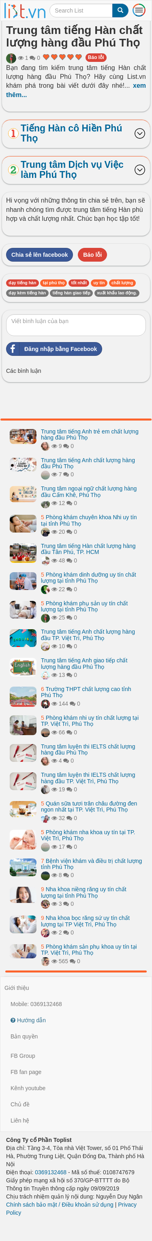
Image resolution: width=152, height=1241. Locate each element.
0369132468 (50, 1172)
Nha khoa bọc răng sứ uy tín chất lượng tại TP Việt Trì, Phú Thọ (85, 921)
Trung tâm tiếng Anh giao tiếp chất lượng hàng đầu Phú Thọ (84, 663)
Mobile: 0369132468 (36, 1004)
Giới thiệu (16, 988)
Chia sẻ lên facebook (39, 255)
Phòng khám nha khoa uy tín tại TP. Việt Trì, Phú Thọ (88, 835)
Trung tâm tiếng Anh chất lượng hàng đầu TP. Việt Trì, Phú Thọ (88, 634)
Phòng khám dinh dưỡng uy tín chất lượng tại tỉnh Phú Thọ (88, 577)
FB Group (23, 1056)
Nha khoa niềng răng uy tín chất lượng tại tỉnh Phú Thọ (83, 892)
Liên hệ (20, 1120)
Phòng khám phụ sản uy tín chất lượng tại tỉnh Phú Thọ (84, 606)
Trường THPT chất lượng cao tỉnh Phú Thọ (86, 692)
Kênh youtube (28, 1088)
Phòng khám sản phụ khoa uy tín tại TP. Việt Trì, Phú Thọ (89, 949)
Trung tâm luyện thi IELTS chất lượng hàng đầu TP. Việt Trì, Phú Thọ (88, 778)
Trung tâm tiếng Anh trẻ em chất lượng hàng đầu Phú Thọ (90, 434)
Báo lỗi (96, 57)
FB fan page (26, 1072)
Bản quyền (24, 1036)
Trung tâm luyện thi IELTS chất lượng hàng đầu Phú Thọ (88, 749)
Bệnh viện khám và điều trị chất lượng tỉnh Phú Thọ (91, 864)
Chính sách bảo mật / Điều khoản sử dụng (59, 1204)
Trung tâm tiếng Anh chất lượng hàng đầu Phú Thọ (88, 463)
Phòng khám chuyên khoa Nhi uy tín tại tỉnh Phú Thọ (89, 520)
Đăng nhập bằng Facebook (51, 348)
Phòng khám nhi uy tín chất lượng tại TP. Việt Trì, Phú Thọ (90, 721)
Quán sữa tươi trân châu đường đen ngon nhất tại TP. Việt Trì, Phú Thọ (89, 806)
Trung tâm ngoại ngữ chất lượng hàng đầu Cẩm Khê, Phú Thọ (89, 491)
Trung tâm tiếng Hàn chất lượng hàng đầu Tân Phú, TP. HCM (88, 549)
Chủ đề (20, 1104)
